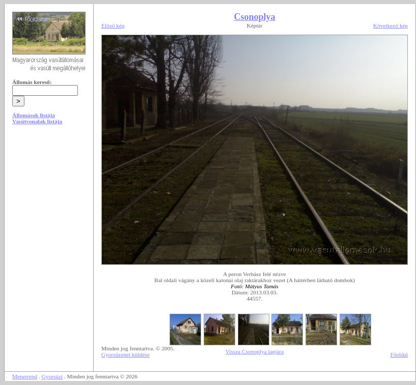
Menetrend (24, 376)
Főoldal (399, 354)
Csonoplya (254, 17)
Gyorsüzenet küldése (125, 354)
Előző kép (113, 25)
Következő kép (390, 25)
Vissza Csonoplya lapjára (255, 351)
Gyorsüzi (52, 376)
